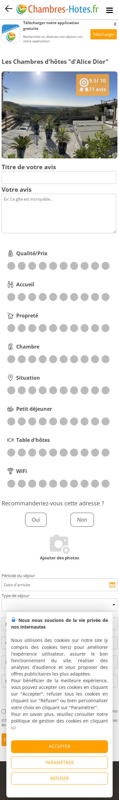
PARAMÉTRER (59, 762)
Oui (36, 519)
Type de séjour (15, 595)
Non (82, 519)
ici (13, 727)
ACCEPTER (59, 746)
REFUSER (59, 778)
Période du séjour (18, 575)
